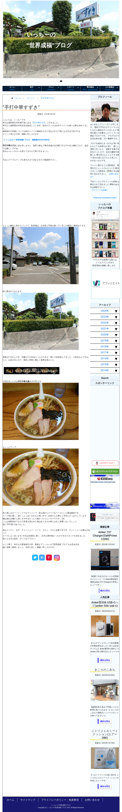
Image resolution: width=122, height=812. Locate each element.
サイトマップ (27, 799)
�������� (113, 502)
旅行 (31, 88)
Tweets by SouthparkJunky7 (105, 198)
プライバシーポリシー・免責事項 (60, 799)
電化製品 (90, 88)
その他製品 (109, 88)
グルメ (51, 88)
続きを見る (105, 590)
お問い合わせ (92, 799)
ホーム (12, 88)
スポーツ (70, 88)
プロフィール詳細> (99, 190)
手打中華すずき (39, 122)
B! (42, 557)
